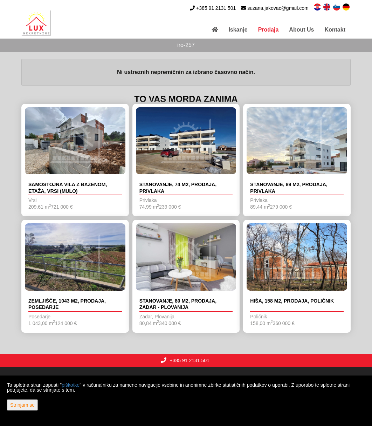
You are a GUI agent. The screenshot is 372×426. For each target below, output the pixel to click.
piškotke (71, 385)
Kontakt (334, 30)
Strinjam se (22, 405)
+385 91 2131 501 (216, 8)
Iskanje (237, 30)
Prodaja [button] (268, 30)
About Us (301, 30)
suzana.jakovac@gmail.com (278, 8)
